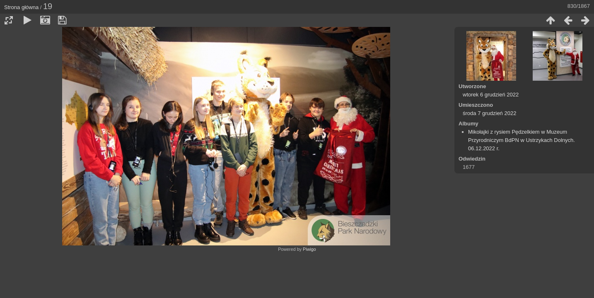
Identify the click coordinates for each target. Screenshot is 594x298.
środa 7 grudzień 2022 (489, 113)
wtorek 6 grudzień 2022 (491, 94)
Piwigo (309, 249)
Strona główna (21, 7)
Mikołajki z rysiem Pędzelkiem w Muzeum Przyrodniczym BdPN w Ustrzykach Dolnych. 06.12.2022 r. (521, 140)
